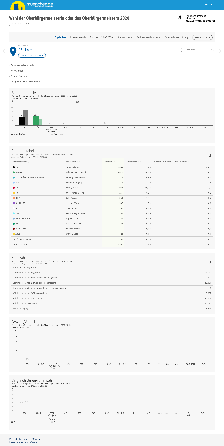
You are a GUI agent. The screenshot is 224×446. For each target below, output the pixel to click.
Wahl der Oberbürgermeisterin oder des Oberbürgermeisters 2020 (69, 18)
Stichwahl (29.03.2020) (101, 37)
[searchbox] (198, 50)
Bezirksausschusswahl (148, 37)
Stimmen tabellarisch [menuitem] (22, 65)
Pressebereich (78, 37)
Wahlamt (210, 4)
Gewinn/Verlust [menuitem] (19, 76)
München (22, 45)
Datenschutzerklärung (176, 37)
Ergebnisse (60, 37)
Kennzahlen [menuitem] (17, 70)
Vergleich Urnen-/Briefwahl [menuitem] (25, 81)
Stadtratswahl (124, 37)
